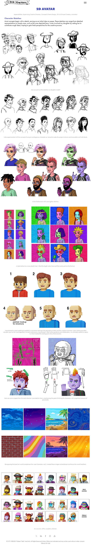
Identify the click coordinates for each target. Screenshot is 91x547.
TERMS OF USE (45, 543)
